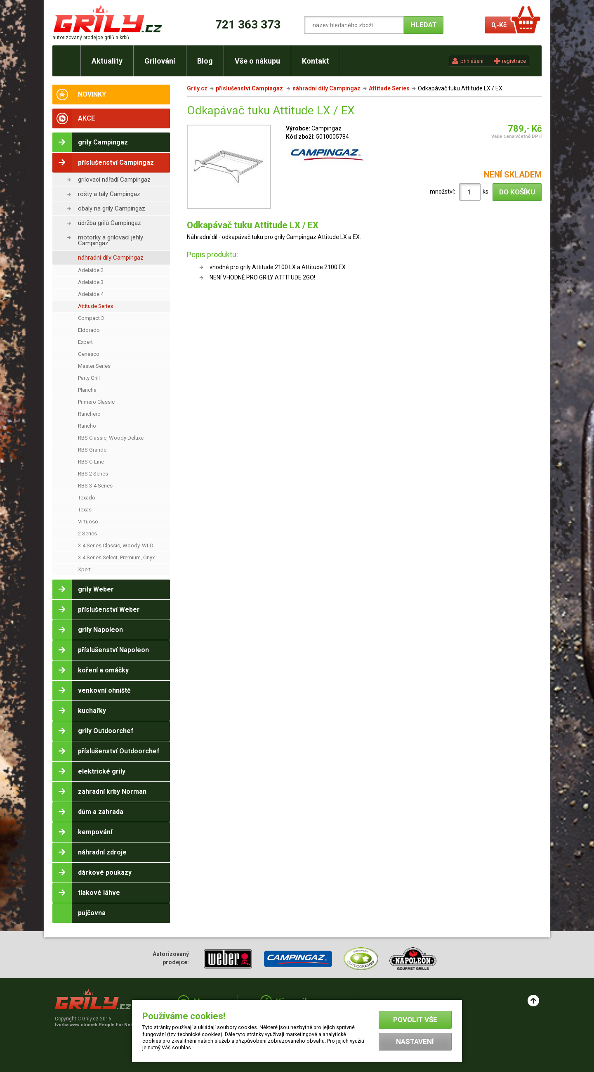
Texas (85, 509)
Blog (205, 61)
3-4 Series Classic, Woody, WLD (115, 545)
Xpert (84, 569)
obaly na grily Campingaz (111, 208)
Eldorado (89, 330)
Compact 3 (91, 318)
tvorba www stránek (98, 1024)
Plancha (87, 390)
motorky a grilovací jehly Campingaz (110, 240)
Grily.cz (197, 88)
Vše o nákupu (257, 61)
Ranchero (89, 414)
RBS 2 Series (93, 474)
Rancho (87, 426)
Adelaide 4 (91, 294)
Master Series (94, 366)
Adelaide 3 (91, 282)
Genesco (88, 354)
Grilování (159, 61)
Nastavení (415, 1041)
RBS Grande (92, 450)
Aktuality (107, 61)
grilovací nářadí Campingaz (114, 179)
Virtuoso (88, 521)
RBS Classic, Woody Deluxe (111, 438)
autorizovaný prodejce (90, 37)
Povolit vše (415, 1019)
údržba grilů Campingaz (109, 223)
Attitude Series (95, 306)
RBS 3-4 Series (95, 486)
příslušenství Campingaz (250, 88)
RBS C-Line (91, 462)
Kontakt (315, 61)
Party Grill (89, 378)
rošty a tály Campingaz (109, 194)
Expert (85, 342)
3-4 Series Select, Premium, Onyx (116, 557)
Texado (86, 498)
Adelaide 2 (91, 270)
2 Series (87, 533)
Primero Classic (96, 402)
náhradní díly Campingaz (111, 257)
